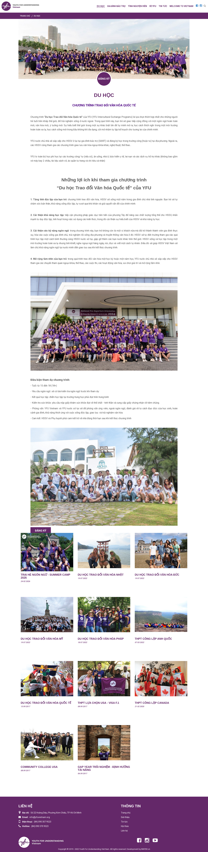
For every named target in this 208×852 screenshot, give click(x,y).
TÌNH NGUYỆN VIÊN (137, 6)
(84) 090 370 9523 (39, 826)
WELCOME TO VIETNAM (181, 6)
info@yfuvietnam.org (40, 817)
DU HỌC (101, 6)
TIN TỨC (163, 6)
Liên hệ (124, 830)
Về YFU (152, 6)
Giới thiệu (125, 817)
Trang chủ (125, 812)
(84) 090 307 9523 (42, 821)
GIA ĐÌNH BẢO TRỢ (116, 6)
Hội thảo (125, 826)
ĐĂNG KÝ (104, 78)
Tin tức (124, 821)
